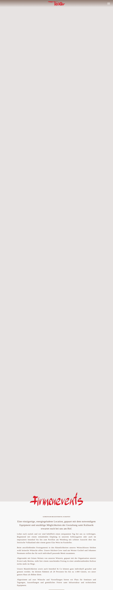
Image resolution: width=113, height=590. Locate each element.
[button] (108, 4)
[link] (56, 7)
